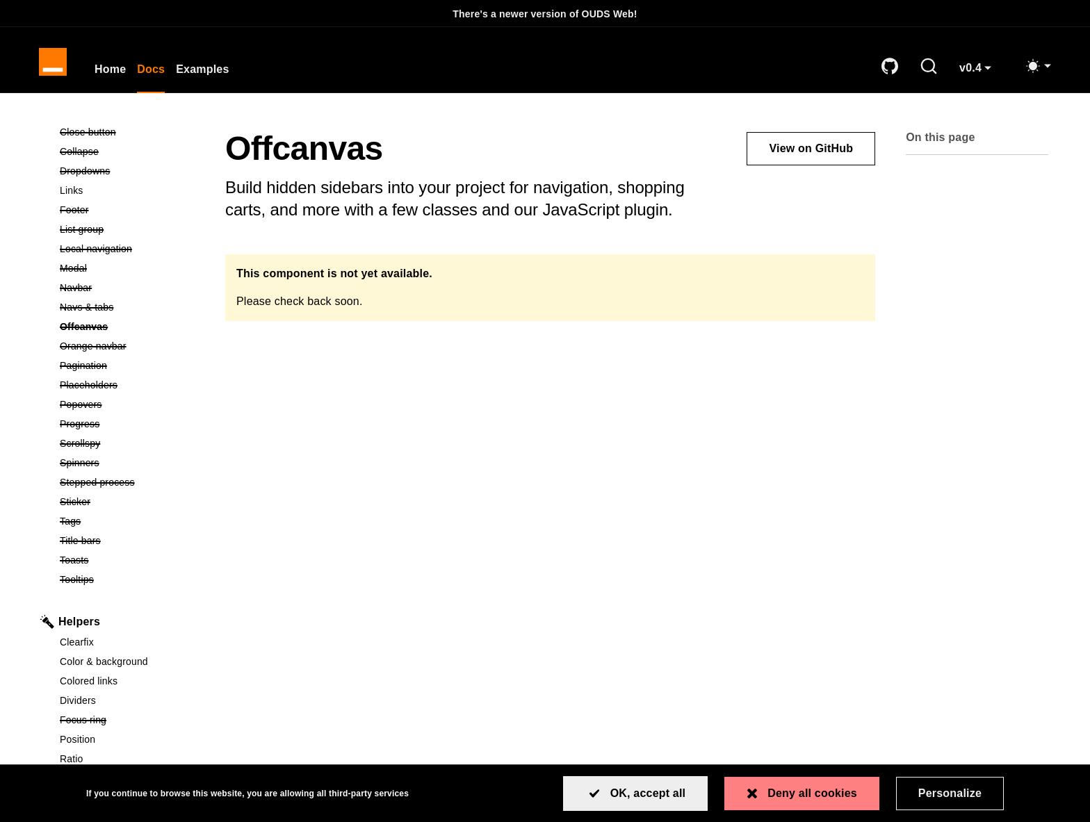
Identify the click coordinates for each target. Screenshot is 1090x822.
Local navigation (128, 247)
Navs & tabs (128, 306)
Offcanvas (128, 325)
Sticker (128, 500)
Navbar (128, 286)
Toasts (127, 559)
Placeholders (128, 384)
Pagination (128, 364)
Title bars (128, 539)
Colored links (88, 681)
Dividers (78, 700)
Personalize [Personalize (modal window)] (950, 793)
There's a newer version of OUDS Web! (545, 13)
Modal (126, 267)
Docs (151, 69)
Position (77, 739)
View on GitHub (811, 148)
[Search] (928, 66)
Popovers (128, 403)
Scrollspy (128, 442)
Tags (124, 520)
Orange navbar (128, 345)
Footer (127, 208)
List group (128, 228)
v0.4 (980, 73)
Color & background (104, 661)
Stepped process (128, 481)
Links (71, 190)
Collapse (128, 150)
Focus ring (128, 718)
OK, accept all (648, 793)
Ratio (71, 758)
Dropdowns (128, 169)
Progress (128, 422)
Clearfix (77, 642)
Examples (202, 69)
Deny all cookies (812, 793)
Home (110, 69)
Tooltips (128, 578)
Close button (128, 131)
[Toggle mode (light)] (1038, 66)
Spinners (128, 461)
